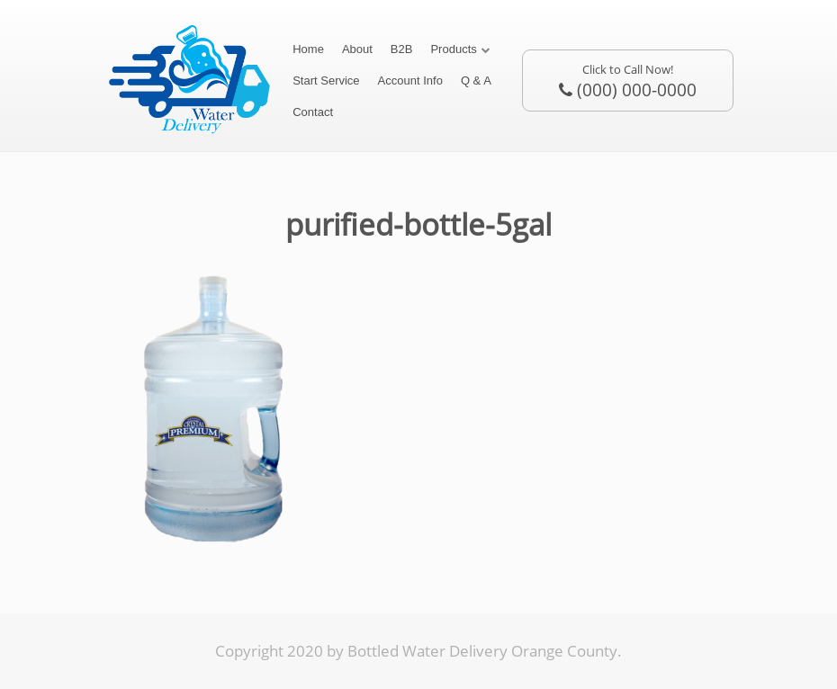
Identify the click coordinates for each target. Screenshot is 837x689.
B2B (402, 49)
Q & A (476, 80)
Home (308, 49)
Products (453, 49)
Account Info (410, 80)
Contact (312, 112)
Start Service (325, 80)
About (357, 49)
